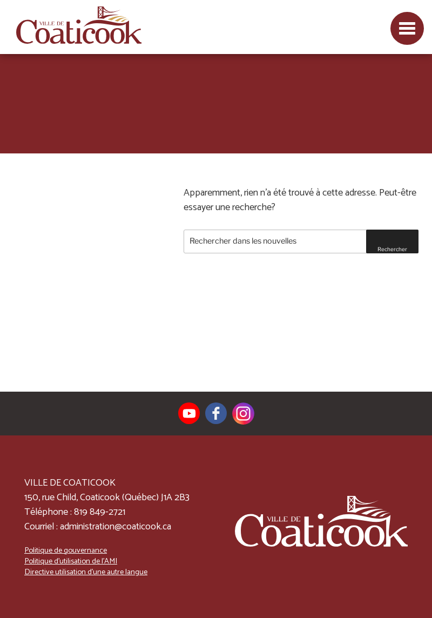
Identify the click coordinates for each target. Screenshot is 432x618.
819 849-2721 (99, 512)
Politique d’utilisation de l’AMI (70, 561)
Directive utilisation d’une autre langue (85, 572)
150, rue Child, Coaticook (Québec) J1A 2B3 (107, 497)
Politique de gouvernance (65, 550)
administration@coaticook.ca (115, 527)
